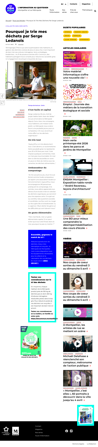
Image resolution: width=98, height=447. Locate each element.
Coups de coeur (80, 259)
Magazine (38, 429)
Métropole (68, 31)
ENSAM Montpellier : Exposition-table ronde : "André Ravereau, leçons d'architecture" (77, 184)
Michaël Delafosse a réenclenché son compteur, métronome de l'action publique (77, 361)
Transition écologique (77, 68)
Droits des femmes (68, 387)
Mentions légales (78, 444)
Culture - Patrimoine (70, 39)
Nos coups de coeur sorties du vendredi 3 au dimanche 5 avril (76, 265)
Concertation (79, 353)
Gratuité (67, 35)
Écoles (78, 215)
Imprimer (20, 44)
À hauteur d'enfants (69, 215)
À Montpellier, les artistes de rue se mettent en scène (74, 328)
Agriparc (74, 137)
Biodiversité (66, 137)
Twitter (2, 102)
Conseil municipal (68, 353)
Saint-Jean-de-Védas (18, 116)
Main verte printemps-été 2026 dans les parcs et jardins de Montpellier (77, 145)
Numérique (66, 68)
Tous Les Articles (19, 21)
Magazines (86, 4)
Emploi (80, 101)
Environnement (20, 114)
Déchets (22, 109)
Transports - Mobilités (81, 31)
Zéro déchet (20, 112)
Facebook (2, 96)
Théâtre (78, 322)
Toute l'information (42, 436)
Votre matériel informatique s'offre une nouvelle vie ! (75, 74)
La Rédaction (91, 444)
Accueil (8, 21)
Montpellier (76, 35)
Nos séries (39, 432)
